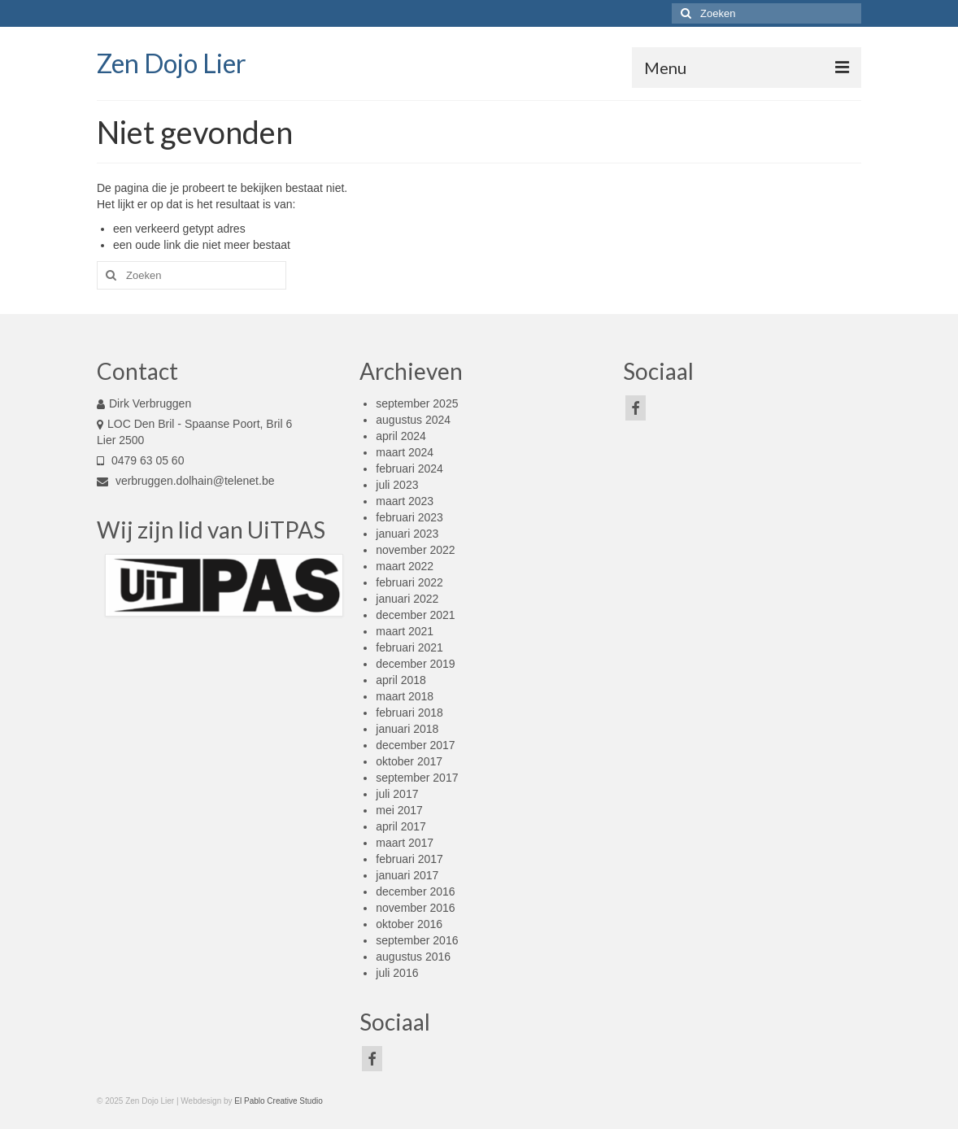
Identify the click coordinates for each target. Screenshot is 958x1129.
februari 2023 (409, 517)
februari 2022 (409, 582)
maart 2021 (404, 631)
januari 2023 (407, 533)
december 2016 (415, 891)
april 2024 (401, 435)
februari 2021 (409, 647)
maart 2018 (404, 696)
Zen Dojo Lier (171, 63)
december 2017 (415, 745)
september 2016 (417, 940)
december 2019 (415, 663)
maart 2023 (404, 501)
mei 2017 (399, 810)
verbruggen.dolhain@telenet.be (185, 480)
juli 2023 (397, 484)
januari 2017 (407, 875)
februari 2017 (409, 858)
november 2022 (415, 549)
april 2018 (401, 680)
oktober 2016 (409, 924)
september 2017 (417, 777)
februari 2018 (409, 712)
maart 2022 (404, 566)
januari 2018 (407, 728)
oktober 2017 (409, 761)
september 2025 (417, 403)
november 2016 (415, 907)
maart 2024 (404, 452)
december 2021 (415, 614)
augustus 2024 (413, 419)
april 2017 (401, 826)
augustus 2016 (413, 956)
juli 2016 (397, 972)
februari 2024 (409, 468)
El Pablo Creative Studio (278, 1100)
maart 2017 (404, 842)
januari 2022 (407, 598)
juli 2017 (397, 793)
